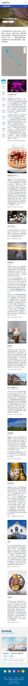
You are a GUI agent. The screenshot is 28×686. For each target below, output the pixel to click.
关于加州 (5, 677)
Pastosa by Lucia (21, 609)
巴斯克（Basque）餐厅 (15, 130)
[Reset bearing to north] (25, 52)
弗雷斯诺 (9, 266)
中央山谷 (12, 349)
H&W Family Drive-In (15, 364)
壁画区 (22, 308)
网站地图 (22, 677)
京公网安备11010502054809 (14, 683)
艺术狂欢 (20, 307)
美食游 (11, 21)
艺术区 (9, 116)
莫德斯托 (9, 437)
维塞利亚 (9, 179)
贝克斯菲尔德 (10, 98)
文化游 (5, 21)
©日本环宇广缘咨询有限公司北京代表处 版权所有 (14, 679)
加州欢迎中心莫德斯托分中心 (16, 452)
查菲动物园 (17, 302)
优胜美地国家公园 (15, 395)
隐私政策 (16, 677)
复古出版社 (12, 185)
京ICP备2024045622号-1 (14, 681)
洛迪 (20, 545)
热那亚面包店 (13, 509)
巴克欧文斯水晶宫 (18, 122)
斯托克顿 (9, 487)
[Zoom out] (25, 50)
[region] (14, 61)
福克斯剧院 (17, 118)
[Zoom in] (25, 48)
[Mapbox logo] (5, 75)
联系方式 (10, 677)
